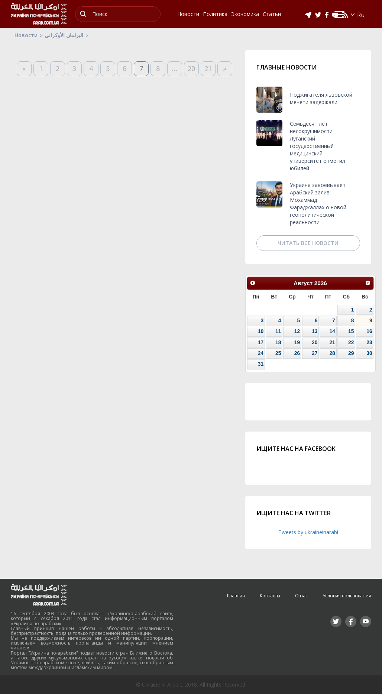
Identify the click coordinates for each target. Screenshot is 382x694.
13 (314, 331)
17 (260, 342)
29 (351, 353)
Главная (236, 596)
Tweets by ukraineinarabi (308, 532)
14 (332, 331)
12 (297, 331)
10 (260, 331)
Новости (26, 35)
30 (369, 353)
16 (369, 331)
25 (278, 353)
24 (260, 353)
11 (278, 331)
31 (260, 364)
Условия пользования (347, 596)
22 (351, 342)
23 (369, 342)
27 (314, 353)
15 (351, 331)
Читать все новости (308, 242)
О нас (301, 596)
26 (297, 353)
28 (332, 353)
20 (191, 68)
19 (297, 342)
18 (278, 342)
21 (208, 68)
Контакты (270, 596)
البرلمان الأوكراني (64, 35)
